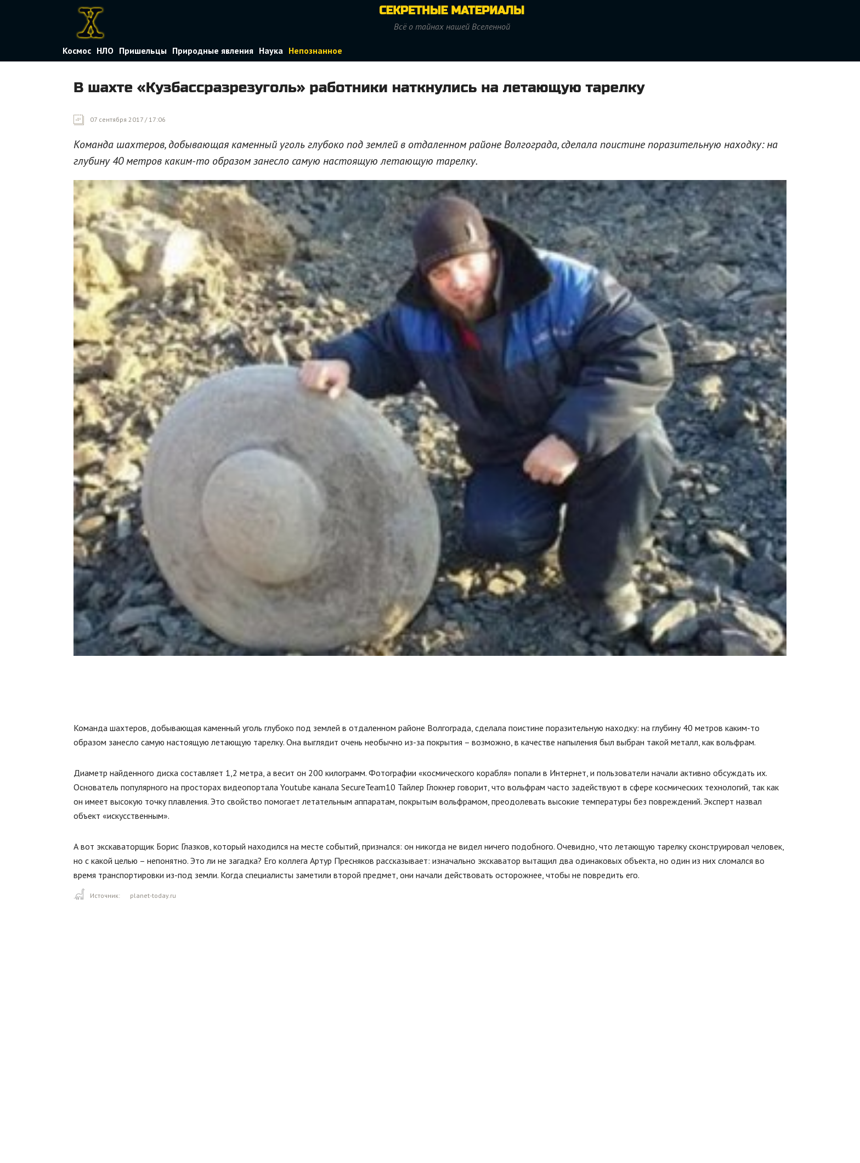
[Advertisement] (273, 691)
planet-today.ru (153, 895)
